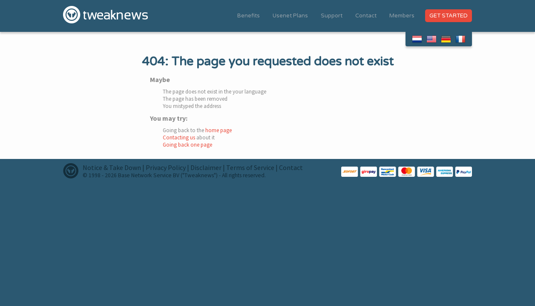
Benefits (248, 15)
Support (331, 15)
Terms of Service (250, 167)
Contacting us (179, 137)
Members (401, 15)
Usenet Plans (290, 15)
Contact (366, 15)
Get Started (448, 15)
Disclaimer (205, 167)
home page (218, 130)
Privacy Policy (166, 167)
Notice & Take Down (112, 167)
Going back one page (187, 144)
